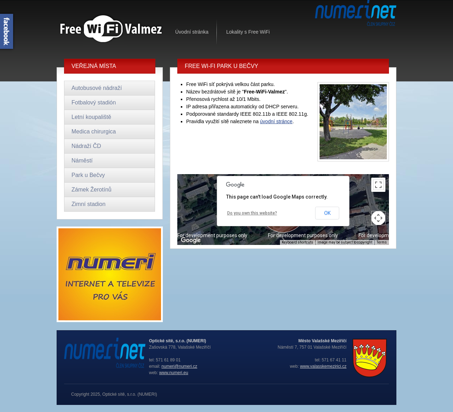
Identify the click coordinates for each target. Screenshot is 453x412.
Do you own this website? (252, 213)
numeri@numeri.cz (179, 366)
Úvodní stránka (191, 32)
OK (327, 213)
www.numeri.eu (173, 372)
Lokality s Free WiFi (248, 32)
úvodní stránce (276, 121)
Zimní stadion (88, 204)
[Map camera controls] (378, 218)
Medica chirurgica (93, 131)
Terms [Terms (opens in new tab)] (382, 242)
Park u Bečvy (88, 175)
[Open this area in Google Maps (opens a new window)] (190, 240)
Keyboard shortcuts (297, 242)
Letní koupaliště (91, 117)
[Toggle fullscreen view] (378, 185)
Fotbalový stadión (93, 102)
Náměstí (82, 161)
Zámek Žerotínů (91, 190)
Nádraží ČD (86, 146)
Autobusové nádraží (96, 88)
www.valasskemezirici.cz (323, 366)
